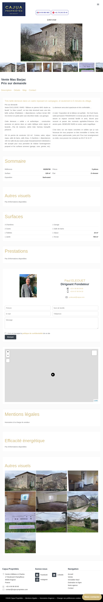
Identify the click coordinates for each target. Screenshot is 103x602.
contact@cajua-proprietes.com (17, 589)
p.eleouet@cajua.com (77, 297)
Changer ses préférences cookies (69, 598)
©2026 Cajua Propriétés (14, 598)
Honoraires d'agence (47, 598)
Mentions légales (31, 598)
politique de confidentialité (32, 333)
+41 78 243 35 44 (61, 12)
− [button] (8, 355)
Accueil (13, 9)
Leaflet (96, 400)
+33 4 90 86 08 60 (76, 288)
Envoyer (10, 337)
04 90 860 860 (44, 12)
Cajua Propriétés (10, 569)
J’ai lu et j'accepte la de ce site (28, 333)
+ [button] (8, 352)
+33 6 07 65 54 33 (76, 291)
